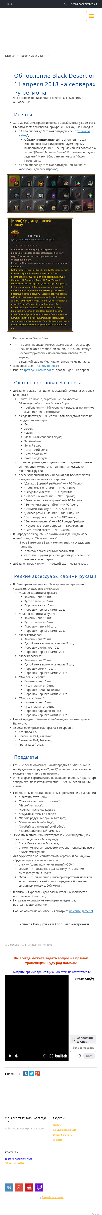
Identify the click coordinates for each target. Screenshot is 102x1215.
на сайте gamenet (81, 911)
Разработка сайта (53, 1197)
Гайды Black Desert (64, 1129)
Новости (58, 1124)
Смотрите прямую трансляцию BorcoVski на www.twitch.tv (50, 972)
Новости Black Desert (32, 55)
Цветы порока (47, 366)
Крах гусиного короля (38, 370)
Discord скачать (62, 1134)
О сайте (58, 1139)
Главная (10, 55)
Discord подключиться (83, 4)
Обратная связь (14, 1162)
